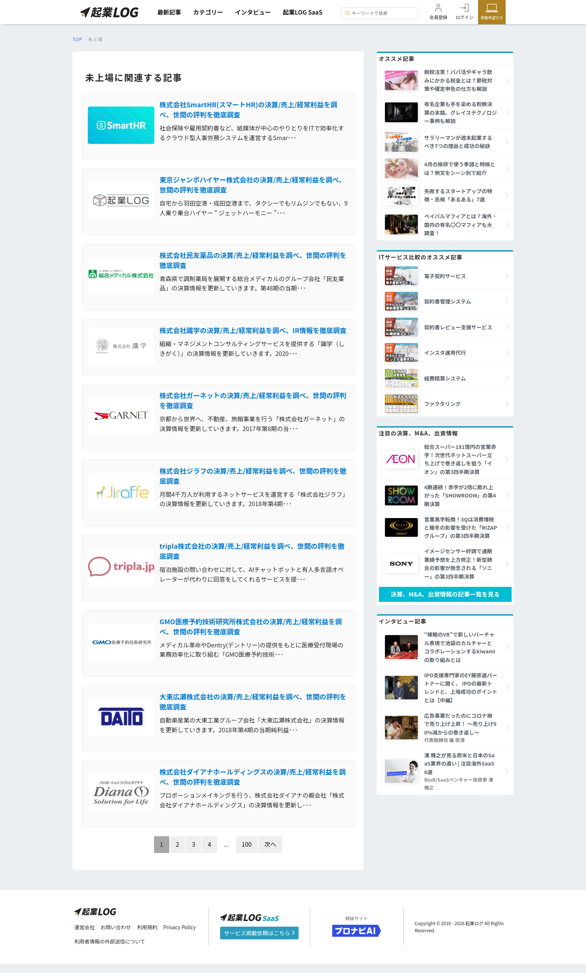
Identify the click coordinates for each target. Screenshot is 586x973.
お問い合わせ (117, 936)
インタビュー (254, 11)
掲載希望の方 (492, 17)
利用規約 (149, 936)
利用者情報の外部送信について (111, 951)
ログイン (465, 17)
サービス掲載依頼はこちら (259, 942)
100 (247, 853)
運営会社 (84, 936)
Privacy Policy (182, 936)
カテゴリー (209, 11)
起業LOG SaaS (304, 11)
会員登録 (438, 17)
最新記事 (170, 11)
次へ (270, 853)
